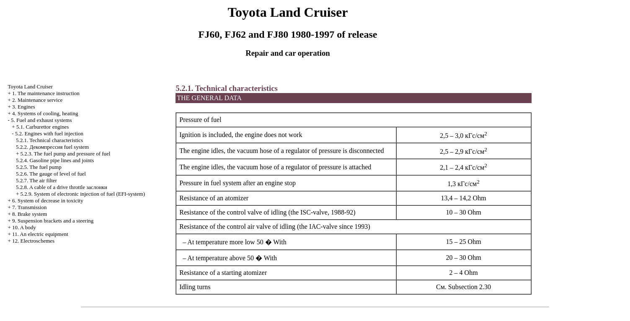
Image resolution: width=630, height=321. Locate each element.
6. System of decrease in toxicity (47, 200)
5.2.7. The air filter (36, 180)
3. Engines (23, 107)
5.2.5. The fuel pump (39, 167)
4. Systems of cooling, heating (45, 113)
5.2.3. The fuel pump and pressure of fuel (66, 153)
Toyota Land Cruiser (30, 86)
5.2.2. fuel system (52, 147)
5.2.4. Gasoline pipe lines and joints (55, 160)
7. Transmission (29, 207)
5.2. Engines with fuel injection (49, 133)
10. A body (24, 227)
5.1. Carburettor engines (42, 127)
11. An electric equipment (40, 234)
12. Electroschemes (33, 241)
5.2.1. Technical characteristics (49, 140)
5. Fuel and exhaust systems (41, 120)
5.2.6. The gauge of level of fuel (51, 174)
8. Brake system (29, 214)
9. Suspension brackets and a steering (52, 220)
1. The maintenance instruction (46, 93)
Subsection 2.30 (469, 286)
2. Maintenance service (37, 100)
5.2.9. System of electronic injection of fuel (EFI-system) (83, 194)
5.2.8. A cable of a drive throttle (61, 187)
